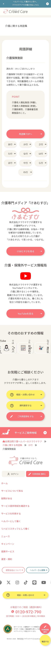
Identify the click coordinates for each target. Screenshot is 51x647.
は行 (41, 153)
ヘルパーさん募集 (37, 570)
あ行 (10, 144)
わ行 (25, 172)
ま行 (10, 162)
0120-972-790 (26, 611)
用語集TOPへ (25, 134)
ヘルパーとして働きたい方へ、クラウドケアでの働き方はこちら (25, 3)
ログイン (15, 474)
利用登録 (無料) (39, 474)
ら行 (41, 162)
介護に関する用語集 (12, 445)
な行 (25, 153)
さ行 (41, 144)
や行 (25, 162)
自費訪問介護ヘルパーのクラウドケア (22, 441)
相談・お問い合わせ (25, 595)
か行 (25, 144)
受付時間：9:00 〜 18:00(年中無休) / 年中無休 (25, 616)
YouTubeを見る (25, 313)
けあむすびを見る (25, 251)
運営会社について (13, 570)
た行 (10, 153)
